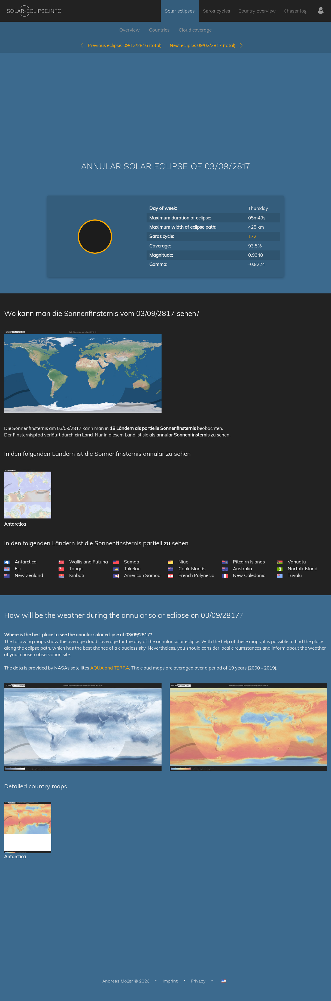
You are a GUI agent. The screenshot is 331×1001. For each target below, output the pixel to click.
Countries (159, 30)
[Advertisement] (165, 99)
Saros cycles (216, 11)
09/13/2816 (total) (121, 45)
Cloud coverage (195, 30)
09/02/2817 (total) (207, 45)
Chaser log (295, 11)
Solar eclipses (180, 11)
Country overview (257, 11)
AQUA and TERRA (109, 668)
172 (252, 236)
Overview (129, 30)
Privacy (198, 981)
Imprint (170, 981)
